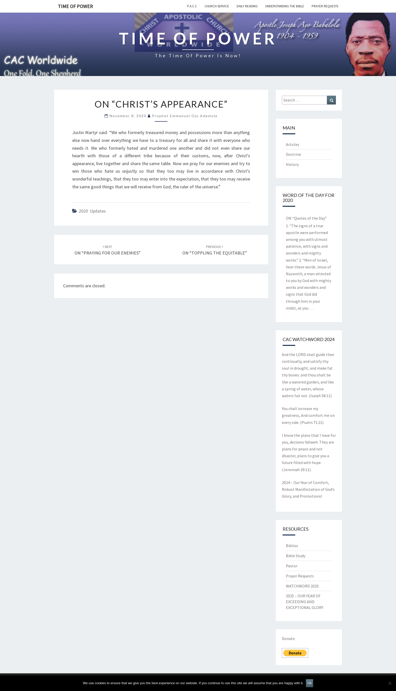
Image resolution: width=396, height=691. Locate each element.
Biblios (292, 545)
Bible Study (295, 555)
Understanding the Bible (284, 6)
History (292, 164)
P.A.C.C (192, 6)
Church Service (217, 6)
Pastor (292, 565)
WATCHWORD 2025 (302, 585)
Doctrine (293, 154)
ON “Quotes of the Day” (306, 218)
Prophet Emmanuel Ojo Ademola (184, 116)
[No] (389, 683)
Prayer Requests (325, 6)
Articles (292, 144)
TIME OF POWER (75, 6)
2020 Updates (92, 211)
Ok (309, 683)
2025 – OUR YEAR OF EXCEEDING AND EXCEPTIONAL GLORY (304, 601)
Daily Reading (247, 6)
